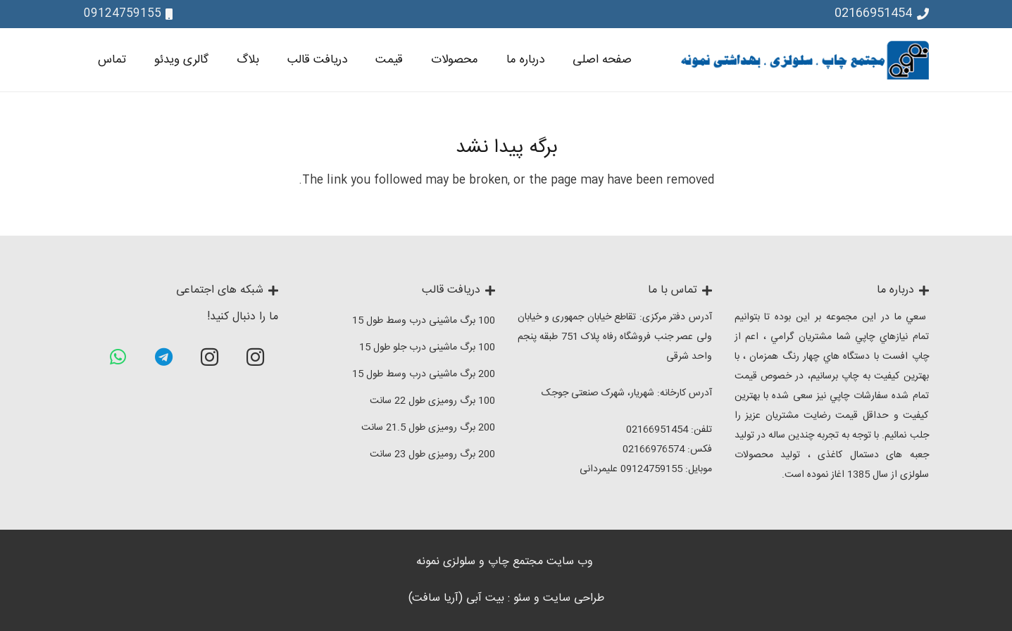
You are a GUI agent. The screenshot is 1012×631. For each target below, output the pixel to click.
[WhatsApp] (118, 357)
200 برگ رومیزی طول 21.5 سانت (428, 427)
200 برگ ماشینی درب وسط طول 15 (423, 374)
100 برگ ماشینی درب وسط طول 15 (423, 320)
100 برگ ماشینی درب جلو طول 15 (427, 347)
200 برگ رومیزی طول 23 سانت (432, 454)
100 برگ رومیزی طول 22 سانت (432, 401)
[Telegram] (164, 357)
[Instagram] (255, 357)
